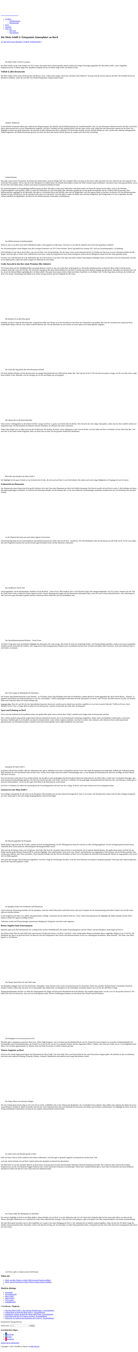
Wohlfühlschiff (10, 1302)
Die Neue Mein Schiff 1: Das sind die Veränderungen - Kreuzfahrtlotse (29, 1310)
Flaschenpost (14, 33)
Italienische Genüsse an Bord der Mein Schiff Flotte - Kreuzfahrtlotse (29, 1314)
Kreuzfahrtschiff (10, 1294)
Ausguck (8, 27)
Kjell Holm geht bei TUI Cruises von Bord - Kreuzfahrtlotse (26, 1316)
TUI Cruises (9, 1300)
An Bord (8, 19)
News (7, 25)
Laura (13, 42)
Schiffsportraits (14, 21)
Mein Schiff (9, 1296)
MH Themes (35, 1346)
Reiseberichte (14, 23)
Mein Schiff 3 (10, 1298)
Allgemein (18, 42)
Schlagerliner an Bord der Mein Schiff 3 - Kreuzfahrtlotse (25, 1312)
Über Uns (8, 29)
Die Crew (12, 31)
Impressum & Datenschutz (10, 1343)
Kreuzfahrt (9, 1292)
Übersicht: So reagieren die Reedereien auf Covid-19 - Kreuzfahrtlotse (29, 1318)
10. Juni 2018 (5, 42)
